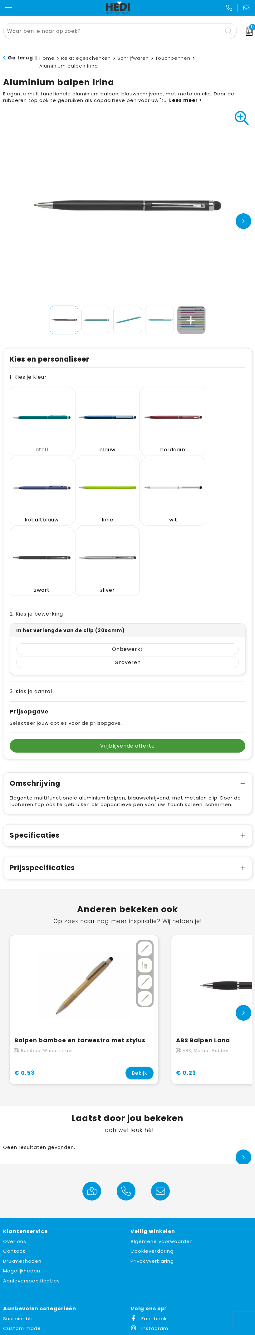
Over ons (14, 1157)
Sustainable (18, 1234)
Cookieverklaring (152, 1167)
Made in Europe (23, 1254)
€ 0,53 (24, 988)
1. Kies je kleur (28, 377)
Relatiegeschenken (86, 58)
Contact (14, 1167)
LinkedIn (146, 1254)
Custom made (22, 1244)
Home (47, 58)
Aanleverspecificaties (31, 1197)
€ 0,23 (186, 988)
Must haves (18, 1264)
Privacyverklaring (152, 1177)
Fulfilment (16, 1274)
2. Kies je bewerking (36, 530)
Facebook (148, 1234)
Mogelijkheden (21, 1187)
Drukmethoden (22, 1177)
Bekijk (139, 989)
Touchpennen (172, 58)
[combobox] (113, 31)
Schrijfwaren (133, 58)
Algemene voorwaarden (161, 1157)
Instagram (149, 1244)
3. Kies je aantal (31, 607)
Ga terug (20, 57)
